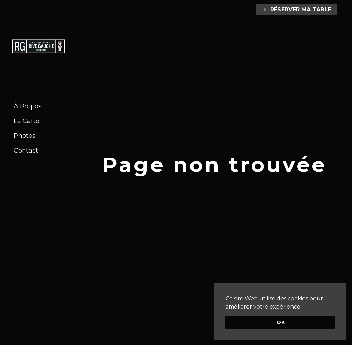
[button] (304, 307)
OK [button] (281, 322)
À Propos (28, 106)
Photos (24, 136)
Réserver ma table (296, 9)
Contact (26, 150)
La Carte (27, 121)
